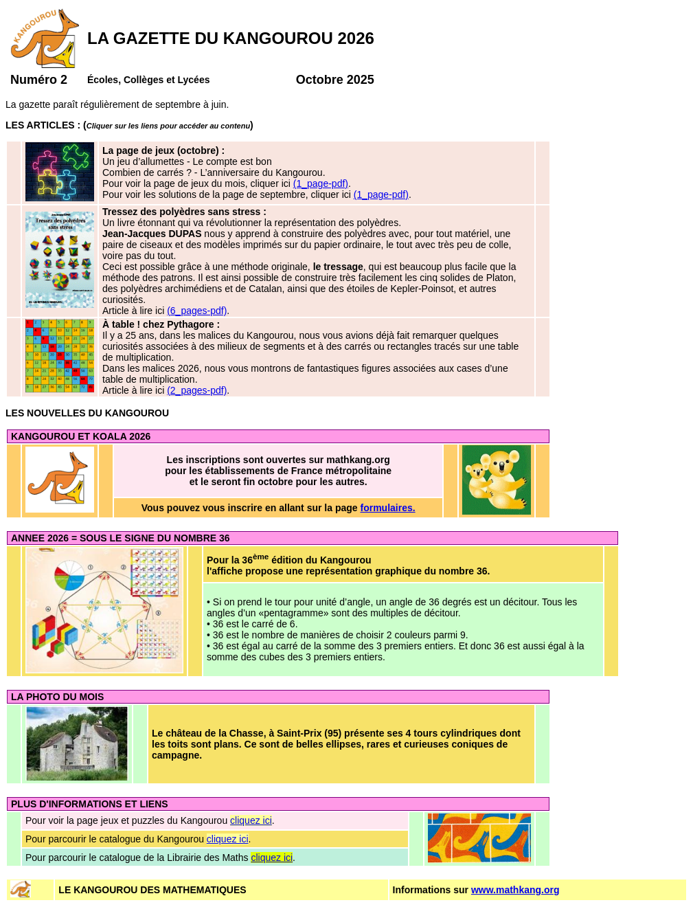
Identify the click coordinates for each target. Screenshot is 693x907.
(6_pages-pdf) (197, 310)
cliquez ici (251, 820)
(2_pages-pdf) (197, 390)
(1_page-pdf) (320, 183)
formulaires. (387, 507)
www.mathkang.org (515, 889)
